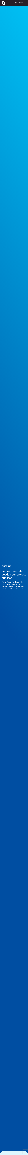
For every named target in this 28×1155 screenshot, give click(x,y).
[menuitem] (10, 3)
